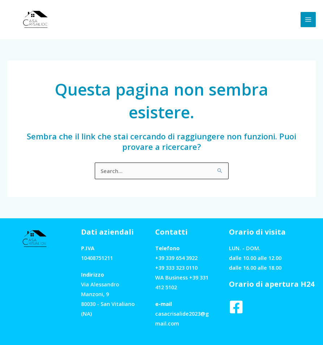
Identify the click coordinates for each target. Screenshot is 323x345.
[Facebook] (236, 307)
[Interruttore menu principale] (308, 19)
